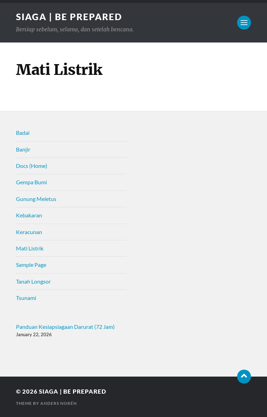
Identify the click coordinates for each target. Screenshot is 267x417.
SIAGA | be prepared (69, 16)
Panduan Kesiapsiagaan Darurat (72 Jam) (65, 326)
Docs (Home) (31, 165)
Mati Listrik (29, 248)
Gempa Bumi (31, 182)
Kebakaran (29, 215)
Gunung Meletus (36, 198)
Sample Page (31, 264)
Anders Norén (58, 403)
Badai (23, 132)
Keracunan (29, 232)
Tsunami (26, 297)
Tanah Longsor (33, 281)
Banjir (23, 149)
